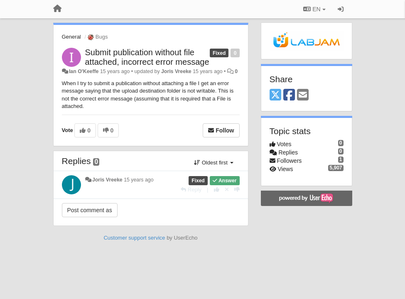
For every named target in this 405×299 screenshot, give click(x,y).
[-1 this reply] (237, 189)
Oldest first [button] (213, 162)
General (71, 37)
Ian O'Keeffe (84, 71)
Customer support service (134, 238)
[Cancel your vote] (227, 189)
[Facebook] (289, 95)
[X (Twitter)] (275, 95)
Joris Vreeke (176, 71)
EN (314, 9)
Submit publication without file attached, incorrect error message (147, 57)
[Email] (303, 95)
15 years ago (138, 180)
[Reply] (191, 189)
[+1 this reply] (216, 189)
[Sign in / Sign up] (340, 9)
